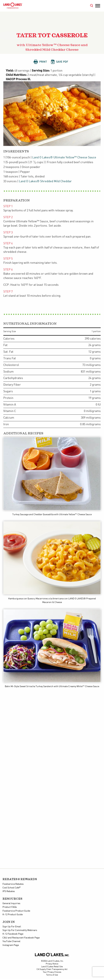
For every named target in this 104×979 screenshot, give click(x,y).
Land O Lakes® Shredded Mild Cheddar (45, 181)
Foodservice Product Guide (16, 911)
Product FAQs (9, 907)
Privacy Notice (52, 964)
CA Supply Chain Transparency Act (52, 969)
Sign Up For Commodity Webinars (19, 930)
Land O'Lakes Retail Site (52, 967)
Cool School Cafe (11, 888)
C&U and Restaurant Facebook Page (21, 938)
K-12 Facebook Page (12, 934)
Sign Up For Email (11, 926)
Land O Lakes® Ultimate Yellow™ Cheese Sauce (64, 157)
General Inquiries (11, 903)
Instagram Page (10, 945)
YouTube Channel (11, 941)
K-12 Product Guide (12, 914)
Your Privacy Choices (52, 972)
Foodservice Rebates (13, 884)
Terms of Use (52, 975)
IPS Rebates (8, 891)
